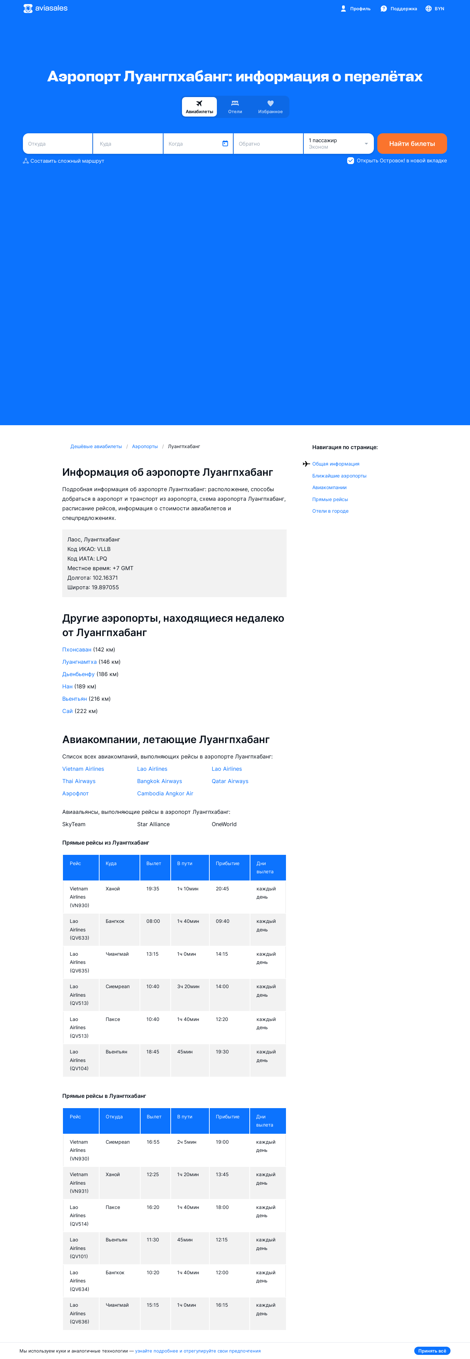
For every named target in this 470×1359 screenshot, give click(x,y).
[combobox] (57, 143)
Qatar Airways (230, 781)
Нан (67, 686)
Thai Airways (78, 781)
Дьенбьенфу (78, 674)
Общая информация (336, 464)
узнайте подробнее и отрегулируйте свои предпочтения (198, 1351)
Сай (67, 711)
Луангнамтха (79, 661)
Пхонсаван (76, 649)
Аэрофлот (75, 793)
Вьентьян (74, 698)
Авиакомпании (329, 487)
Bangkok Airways (159, 781)
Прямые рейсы (330, 499)
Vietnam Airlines (83, 768)
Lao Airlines (152, 768)
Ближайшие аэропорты (339, 476)
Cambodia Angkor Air (165, 793)
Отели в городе (330, 511)
